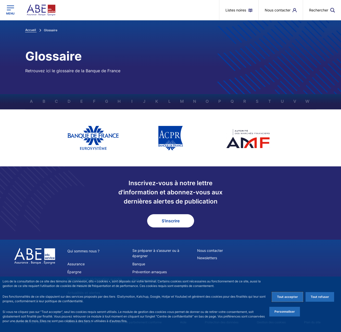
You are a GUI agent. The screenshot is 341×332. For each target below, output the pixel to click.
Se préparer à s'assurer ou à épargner (155, 253)
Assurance (76, 264)
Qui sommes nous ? (83, 251)
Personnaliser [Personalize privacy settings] (284, 311)
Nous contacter (210, 250)
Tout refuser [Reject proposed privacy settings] (320, 297)
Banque (138, 264)
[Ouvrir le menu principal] (10, 10)
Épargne (74, 271)
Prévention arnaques (149, 271)
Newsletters (207, 258)
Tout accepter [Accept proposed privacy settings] (287, 297)
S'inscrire (171, 220)
